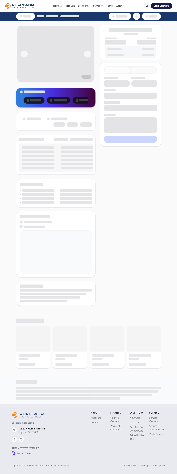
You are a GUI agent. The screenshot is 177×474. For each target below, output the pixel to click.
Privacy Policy (130, 465)
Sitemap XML (159, 465)
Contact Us (97, 422)
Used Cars (70, 5)
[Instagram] (21, 439)
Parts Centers (156, 434)
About (120, 5)
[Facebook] (14, 439)
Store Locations (161, 5)
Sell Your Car (84, 5)
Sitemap (145, 465)
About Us (96, 417)
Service (98, 5)
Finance (109, 5)
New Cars (57, 5)
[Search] (147, 6)
